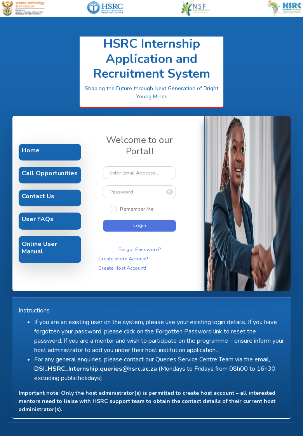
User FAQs (38, 219)
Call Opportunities (50, 173)
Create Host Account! (122, 268)
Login (139, 225)
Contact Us (38, 196)
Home (31, 150)
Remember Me (136, 209)
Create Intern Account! (123, 258)
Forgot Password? (139, 249)
